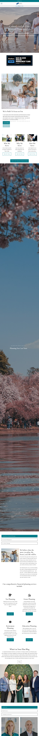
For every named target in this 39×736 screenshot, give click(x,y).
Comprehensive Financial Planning (8, 536)
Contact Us (19, 1)
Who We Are (4, 707)
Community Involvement (7, 714)
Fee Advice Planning (6, 543)
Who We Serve (5, 710)
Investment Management (7, 539)
